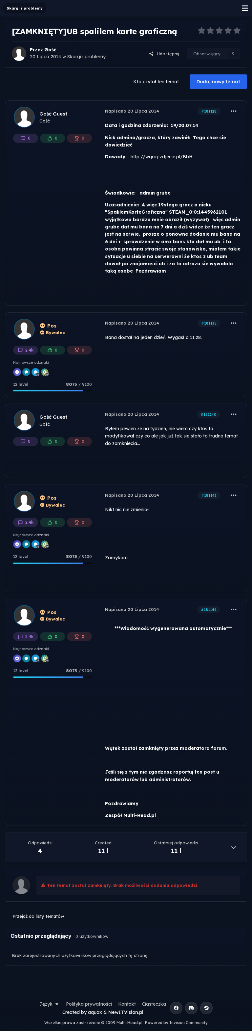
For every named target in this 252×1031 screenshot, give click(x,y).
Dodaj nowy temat (218, 82)
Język (49, 1004)
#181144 (209, 609)
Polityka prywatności (89, 1004)
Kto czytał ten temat (156, 82)
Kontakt (127, 1004)
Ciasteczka (154, 1004)
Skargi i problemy (86, 57)
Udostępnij (164, 53)
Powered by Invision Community (176, 1022)
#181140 (208, 414)
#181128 (209, 111)
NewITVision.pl (125, 1012)
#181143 (209, 495)
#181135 (209, 323)
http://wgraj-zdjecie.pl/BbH (162, 157)
